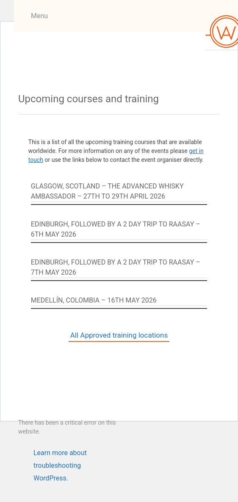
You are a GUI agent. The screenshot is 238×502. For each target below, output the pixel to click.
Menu (39, 16)
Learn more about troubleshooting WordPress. (60, 454)
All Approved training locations (119, 335)
